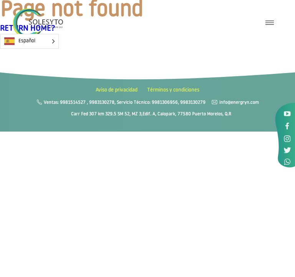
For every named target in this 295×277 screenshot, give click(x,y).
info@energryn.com (239, 102)
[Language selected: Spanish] (29, 41)
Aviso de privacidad (117, 90)
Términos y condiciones (173, 90)
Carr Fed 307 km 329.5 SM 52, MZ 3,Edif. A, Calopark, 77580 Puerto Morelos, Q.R (151, 114)
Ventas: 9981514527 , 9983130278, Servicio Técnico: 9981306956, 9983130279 (125, 102)
